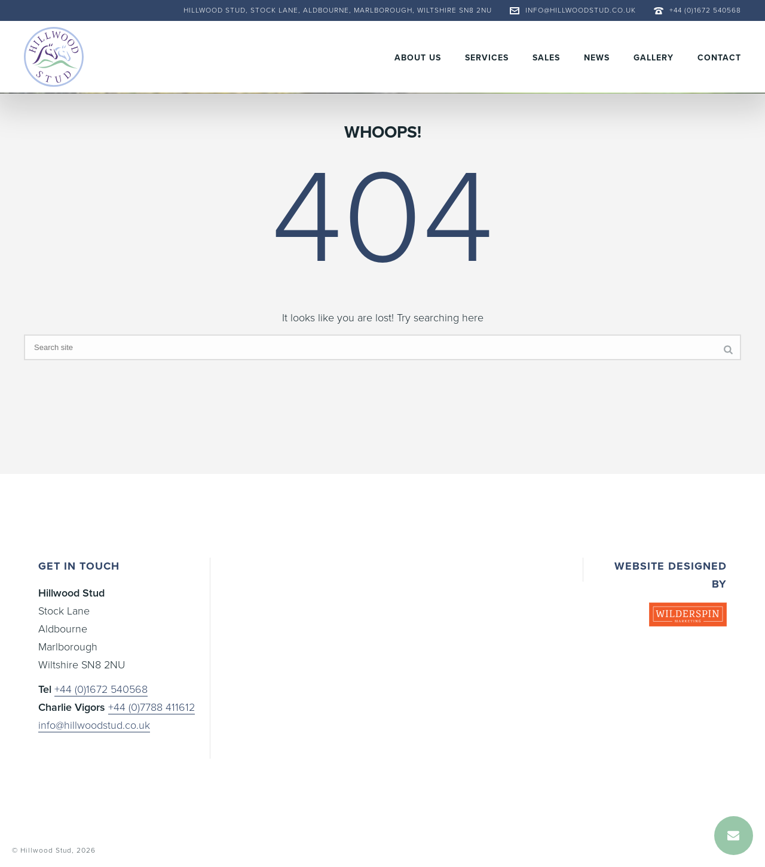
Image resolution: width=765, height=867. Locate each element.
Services (487, 58)
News (597, 58)
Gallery (654, 58)
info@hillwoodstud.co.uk (580, 10)
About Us (417, 58)
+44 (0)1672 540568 (705, 10)
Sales (546, 58)
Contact (719, 58)
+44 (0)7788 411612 (151, 707)
